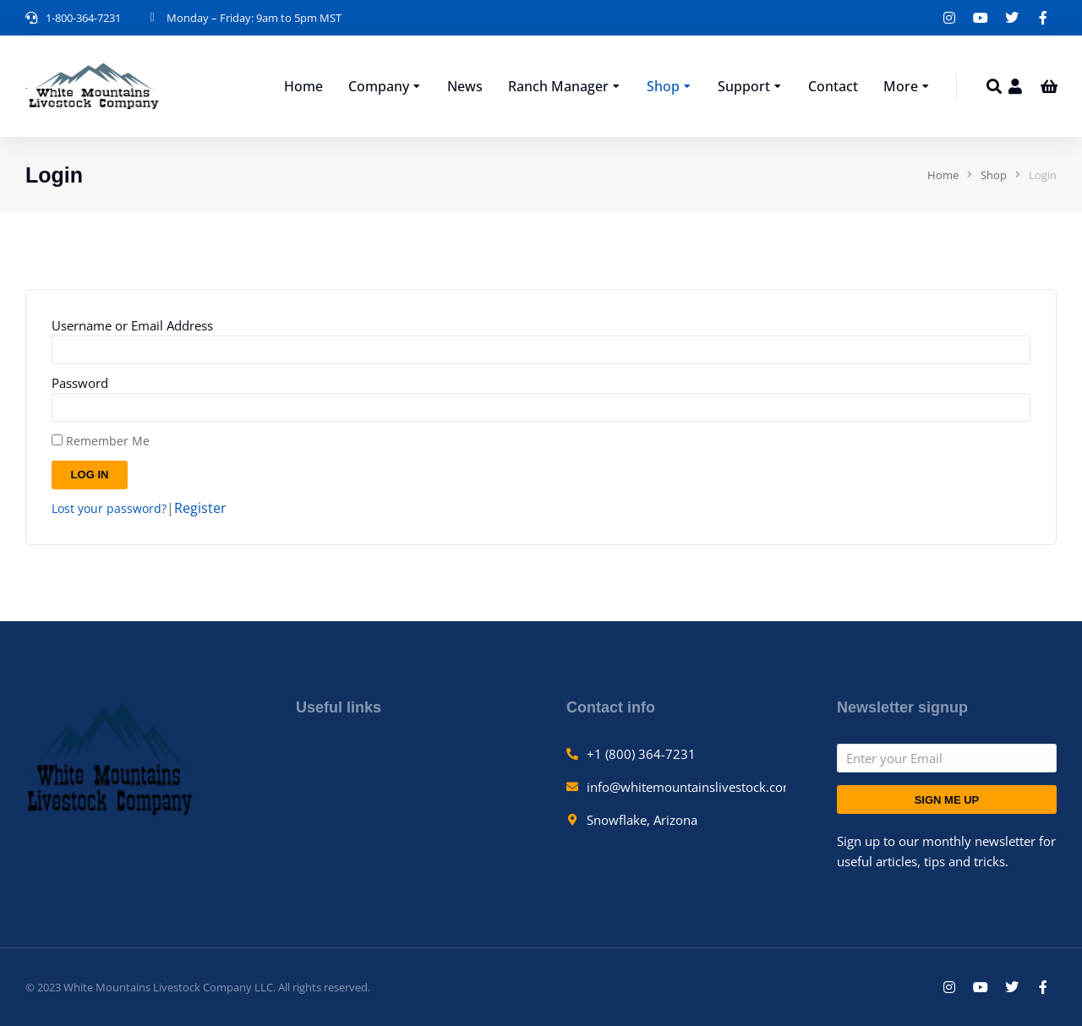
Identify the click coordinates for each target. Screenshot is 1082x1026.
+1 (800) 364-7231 (641, 753)
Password (80, 382)
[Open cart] (1049, 86)
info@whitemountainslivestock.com (691, 786)
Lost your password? (109, 508)
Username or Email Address (132, 325)
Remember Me (101, 441)
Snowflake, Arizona (642, 819)
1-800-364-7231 (83, 17)
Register (200, 508)
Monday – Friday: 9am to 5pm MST (254, 17)
